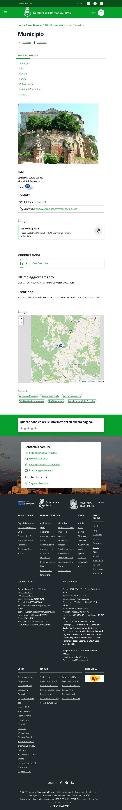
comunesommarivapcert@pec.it (37, 605)
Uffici (20, 531)
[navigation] (5, 12)
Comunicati (83, 561)
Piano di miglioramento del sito (26, 698)
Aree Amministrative (27, 527)
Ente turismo (46, 694)
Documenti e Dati (25, 536)
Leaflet (73, 381)
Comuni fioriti (68, 689)
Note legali (22, 750)
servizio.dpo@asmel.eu (79, 657)
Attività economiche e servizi (58, 25)
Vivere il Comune (34, 25)
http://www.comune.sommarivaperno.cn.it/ (56, 209)
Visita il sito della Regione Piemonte (56, 677)
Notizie (81, 523)
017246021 (40, 202)
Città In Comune (78, 795)
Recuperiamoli (68, 694)
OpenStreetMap (87, 381)
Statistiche (22, 767)
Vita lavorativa (64, 570)
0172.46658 (27, 595)
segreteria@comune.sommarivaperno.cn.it (36, 611)
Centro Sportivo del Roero (51, 685)
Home (20, 25)
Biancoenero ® (83, 799)
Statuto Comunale (26, 741)
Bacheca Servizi (25, 737)
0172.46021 (26, 592)
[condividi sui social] (24, 42)
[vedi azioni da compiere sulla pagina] (39, 42)
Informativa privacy (26, 745)
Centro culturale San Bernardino (54, 702)
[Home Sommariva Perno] (48, 12)
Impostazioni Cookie (27, 754)
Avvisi (80, 566)
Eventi (95, 526)
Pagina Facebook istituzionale (53, 689)
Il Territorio (97, 534)
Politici (21, 553)
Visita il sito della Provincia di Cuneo (56, 681)
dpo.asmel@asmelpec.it (77, 660)
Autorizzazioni (46, 549)
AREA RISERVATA (59, 805)
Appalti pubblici (47, 544)
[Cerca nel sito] (101, 12)
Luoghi (95, 530)
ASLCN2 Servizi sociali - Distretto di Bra (80, 685)
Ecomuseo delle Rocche (72, 681)
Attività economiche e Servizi (98, 560)
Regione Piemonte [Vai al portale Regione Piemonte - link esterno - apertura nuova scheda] (25, 3)
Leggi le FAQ (23, 707)
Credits (21, 758)
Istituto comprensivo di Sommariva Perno (58, 698)
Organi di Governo (26, 523)
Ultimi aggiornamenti (27, 763)
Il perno (81, 553)
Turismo (61, 566)
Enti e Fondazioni (25, 540)
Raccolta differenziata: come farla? (77, 698)
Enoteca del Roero (70, 677)
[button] (62, 346)
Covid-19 (82, 557)
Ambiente (44, 531)
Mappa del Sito (24, 771)
